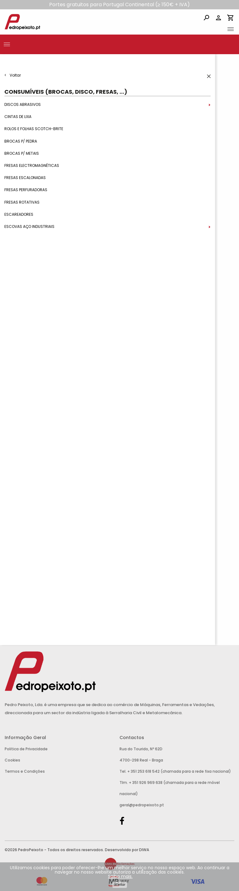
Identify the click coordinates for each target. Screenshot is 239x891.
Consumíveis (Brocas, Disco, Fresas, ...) (65, 92)
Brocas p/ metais (21, 153)
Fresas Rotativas (22, 202)
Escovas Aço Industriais (29, 226)
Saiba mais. (120, 876)
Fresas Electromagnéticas (31, 165)
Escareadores (18, 214)
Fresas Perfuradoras (25, 190)
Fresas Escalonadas (25, 178)
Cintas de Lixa (17, 117)
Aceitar (119, 884)
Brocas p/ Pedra (20, 141)
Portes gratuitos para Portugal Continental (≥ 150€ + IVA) (119, 4)
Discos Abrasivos (22, 104)
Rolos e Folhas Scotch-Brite (33, 129)
